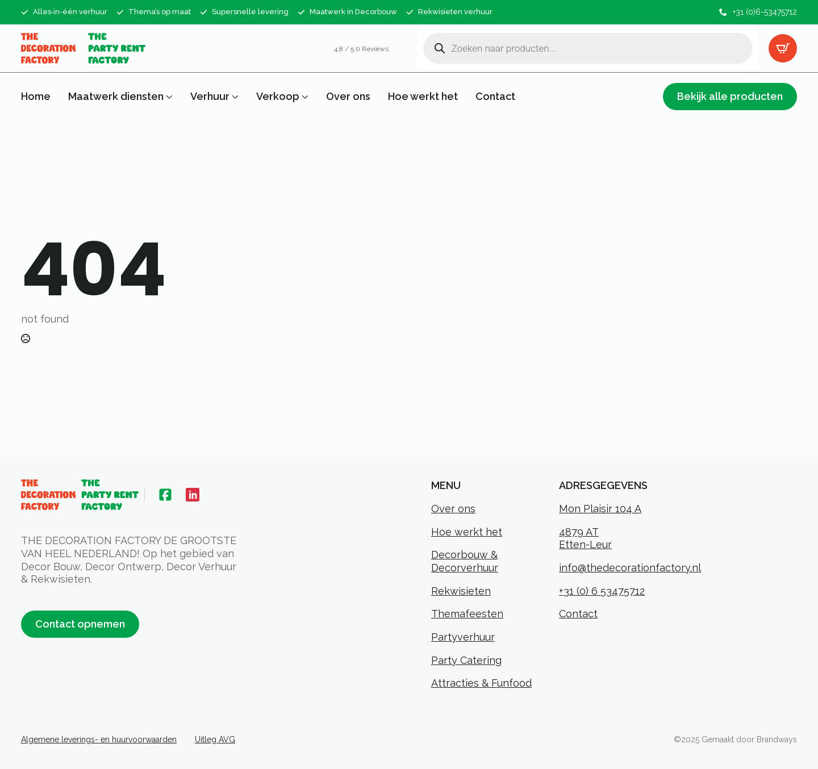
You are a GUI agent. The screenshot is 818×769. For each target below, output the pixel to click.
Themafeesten (467, 614)
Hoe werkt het (423, 96)
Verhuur (209, 96)
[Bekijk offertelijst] (783, 48)
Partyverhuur (463, 637)
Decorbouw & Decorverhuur (464, 561)
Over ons (348, 96)
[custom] (165, 494)
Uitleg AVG (215, 739)
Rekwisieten (461, 591)
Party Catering (466, 660)
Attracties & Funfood (481, 683)
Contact (495, 96)
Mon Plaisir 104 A (600, 509)
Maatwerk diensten (116, 96)
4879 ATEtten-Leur (585, 538)
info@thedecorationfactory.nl (630, 568)
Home (36, 96)
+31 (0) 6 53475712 (602, 591)
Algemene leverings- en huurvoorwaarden (99, 739)
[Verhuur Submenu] (234, 96)
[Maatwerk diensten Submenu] (168, 96)
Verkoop (277, 96)
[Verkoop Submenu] (303, 96)
